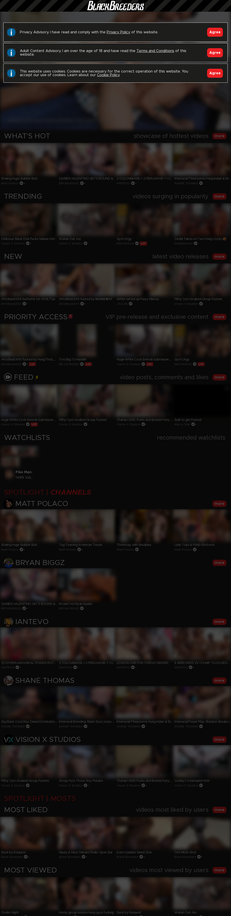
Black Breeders (115, 10)
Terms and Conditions (155, 51)
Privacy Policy (118, 32)
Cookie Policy (108, 75)
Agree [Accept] (215, 32)
